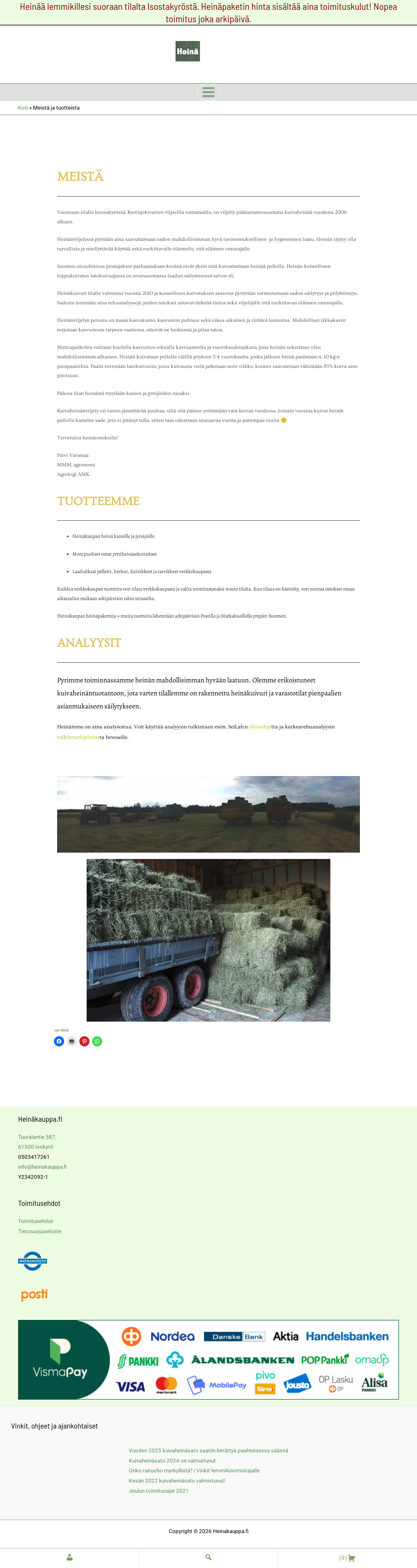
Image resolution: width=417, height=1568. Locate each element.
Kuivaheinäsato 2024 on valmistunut (172, 1459)
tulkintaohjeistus (77, 736)
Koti (23, 108)
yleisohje (259, 726)
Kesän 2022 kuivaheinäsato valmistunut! (177, 1479)
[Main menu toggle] (208, 92)
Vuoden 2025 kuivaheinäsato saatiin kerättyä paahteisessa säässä (208, 1449)
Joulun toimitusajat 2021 (159, 1489)
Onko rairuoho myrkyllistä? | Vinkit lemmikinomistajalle (194, 1469)
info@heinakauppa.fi (42, 1166)
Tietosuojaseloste (39, 1230)
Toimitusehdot (35, 1220)
